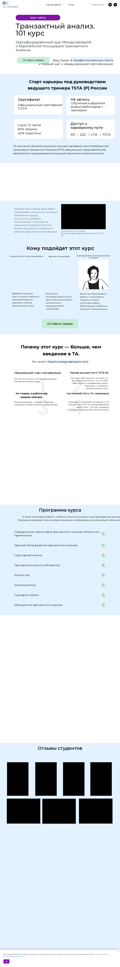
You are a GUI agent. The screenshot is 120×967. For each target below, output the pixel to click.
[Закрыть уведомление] (118, 951)
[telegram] (110, 4)
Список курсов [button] (53, 5)
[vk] (115, 4)
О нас (71, 5)
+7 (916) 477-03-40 (97, 5)
